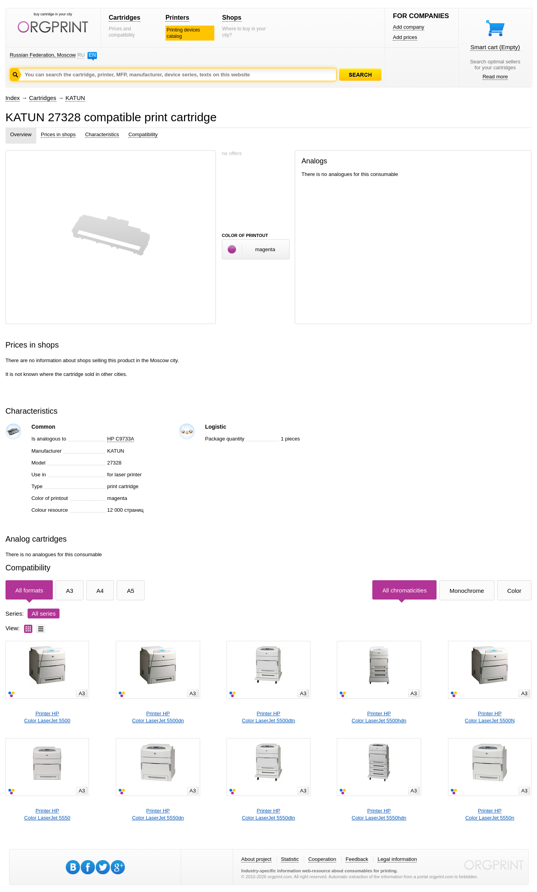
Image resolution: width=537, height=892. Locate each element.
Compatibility (143, 134)
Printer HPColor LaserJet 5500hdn (379, 717)
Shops (232, 17)
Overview (21, 134)
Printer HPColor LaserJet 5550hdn (379, 814)
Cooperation (322, 859)
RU (80, 55)
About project (256, 859)
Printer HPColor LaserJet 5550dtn (268, 814)
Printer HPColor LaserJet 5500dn (158, 717)
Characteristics (102, 134)
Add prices (405, 37)
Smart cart (495, 47)
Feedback (357, 859)
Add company (408, 27)
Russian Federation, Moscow (43, 55)
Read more (495, 77)
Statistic (290, 859)
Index (13, 97)
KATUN (75, 97)
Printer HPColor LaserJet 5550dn (158, 814)
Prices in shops (58, 134)
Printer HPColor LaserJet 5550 (47, 814)
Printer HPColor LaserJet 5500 (47, 717)
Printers (177, 17)
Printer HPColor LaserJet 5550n (489, 814)
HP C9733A (120, 439)
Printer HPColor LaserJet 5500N (490, 717)
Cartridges (124, 17)
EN (92, 55)
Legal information (397, 859)
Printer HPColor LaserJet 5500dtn (268, 717)
